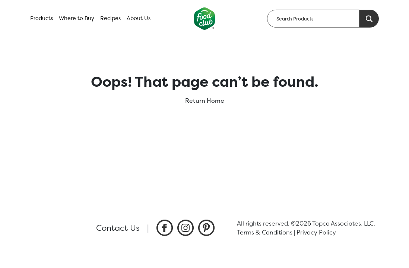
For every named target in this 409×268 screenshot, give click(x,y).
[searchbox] (313, 19)
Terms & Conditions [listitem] (264, 232)
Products (41, 18)
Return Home (204, 100)
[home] (204, 18)
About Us (138, 18)
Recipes (110, 18)
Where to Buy (76, 18)
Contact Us (118, 227)
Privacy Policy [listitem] (316, 232)
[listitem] (164, 228)
